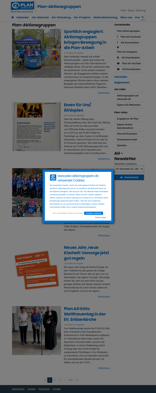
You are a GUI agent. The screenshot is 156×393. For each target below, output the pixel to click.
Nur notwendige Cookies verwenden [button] (68, 213)
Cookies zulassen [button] (93, 213)
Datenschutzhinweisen (87, 207)
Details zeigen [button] (100, 217)
